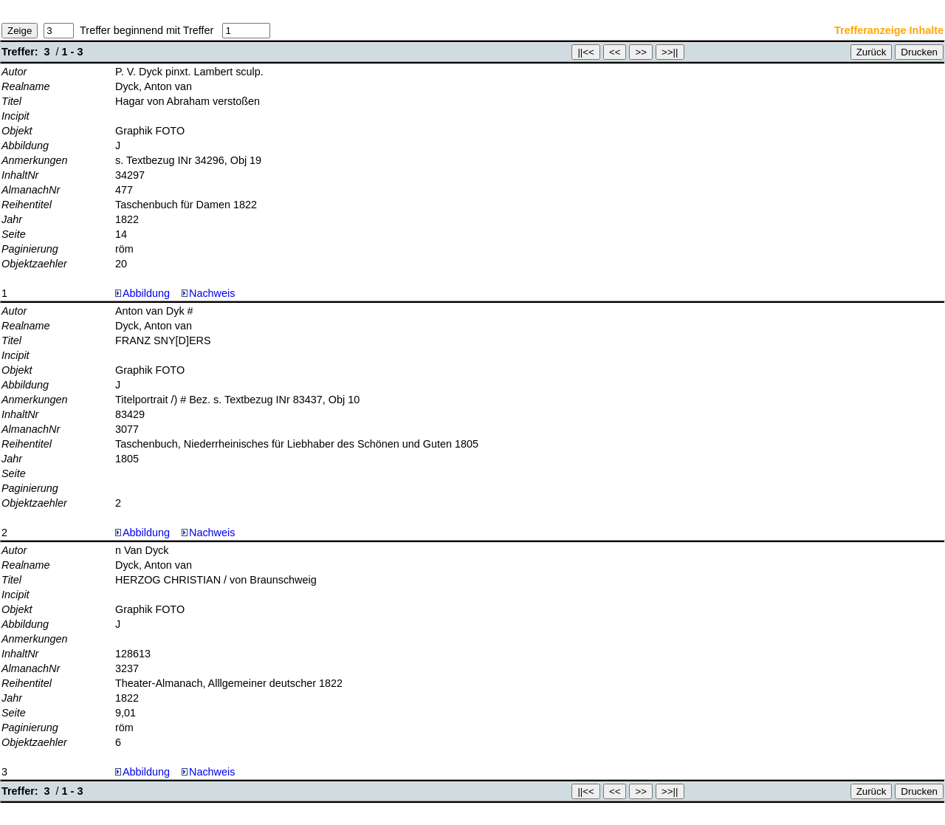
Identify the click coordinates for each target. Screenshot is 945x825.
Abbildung (146, 293)
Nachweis (208, 293)
